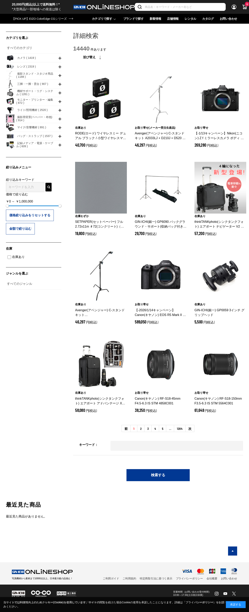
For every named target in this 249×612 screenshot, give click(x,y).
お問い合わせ (228, 18)
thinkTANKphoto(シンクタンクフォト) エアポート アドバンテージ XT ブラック (99, 401)
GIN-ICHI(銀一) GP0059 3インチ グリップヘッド (219, 312)
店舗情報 (173, 18)
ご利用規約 (129, 578)
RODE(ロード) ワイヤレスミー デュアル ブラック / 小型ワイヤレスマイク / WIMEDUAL (100, 136)
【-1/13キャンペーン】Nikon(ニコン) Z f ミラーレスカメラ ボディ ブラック (219, 136)
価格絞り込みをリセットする (29, 215)
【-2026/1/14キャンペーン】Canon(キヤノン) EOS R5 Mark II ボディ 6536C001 (160, 312)
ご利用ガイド (111, 578)
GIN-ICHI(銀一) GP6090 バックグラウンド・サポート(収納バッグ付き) (160, 224)
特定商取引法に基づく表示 (156, 578)
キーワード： (88, 444)
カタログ (208, 18)
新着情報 (155, 18)
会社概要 (212, 578)
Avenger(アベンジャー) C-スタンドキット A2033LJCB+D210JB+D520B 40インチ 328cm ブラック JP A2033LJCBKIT (100, 312)
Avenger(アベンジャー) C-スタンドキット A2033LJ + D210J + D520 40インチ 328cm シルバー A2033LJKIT (160, 136)
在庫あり (16, 257)
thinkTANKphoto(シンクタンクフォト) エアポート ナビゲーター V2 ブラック (219, 224)
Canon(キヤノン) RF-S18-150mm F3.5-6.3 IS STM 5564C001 (218, 401)
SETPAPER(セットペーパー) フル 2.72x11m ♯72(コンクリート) (99, 224)
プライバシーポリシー (189, 578)
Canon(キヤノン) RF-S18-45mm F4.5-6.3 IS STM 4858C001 (157, 401)
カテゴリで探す (102, 18)
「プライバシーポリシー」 (199, 602)
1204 (180, 428)
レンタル (190, 18)
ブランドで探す (133, 18)
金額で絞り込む (20, 228)
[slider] (7, 205)
